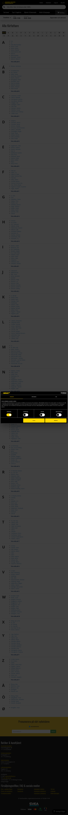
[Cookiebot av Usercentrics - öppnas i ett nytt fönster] (58, 393)
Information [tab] (34, 396)
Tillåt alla (56, 420)
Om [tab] (56, 396)
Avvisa (34, 420)
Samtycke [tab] (12, 396)
